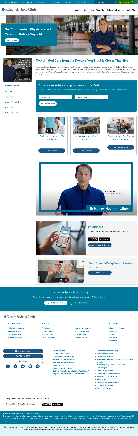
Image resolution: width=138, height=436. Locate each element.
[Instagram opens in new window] (37, 366)
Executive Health (81, 334)
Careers (112, 334)
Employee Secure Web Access (63, 357)
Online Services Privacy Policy (107, 351)
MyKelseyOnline (126, 2)
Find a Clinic (9, 97)
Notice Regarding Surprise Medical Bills (111, 365)
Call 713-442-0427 (83, 303)
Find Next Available (121, 147)
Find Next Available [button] (48, 103)
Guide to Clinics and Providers (63, 359)
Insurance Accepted (12, 102)
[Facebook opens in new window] (8, 366)
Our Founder (113, 331)
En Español (68, 2)
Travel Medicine (81, 338)
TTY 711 (48, 399)
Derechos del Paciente (105, 357)
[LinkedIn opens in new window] (30, 366)
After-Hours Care (14, 331)
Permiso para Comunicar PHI (107, 377)
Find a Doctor (42, 2)
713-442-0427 (11, 2)
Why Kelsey (9, 108)
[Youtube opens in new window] (22, 366)
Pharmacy (55, 2)
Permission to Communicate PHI (108, 374)
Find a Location (86, 151)
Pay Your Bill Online (15, 338)
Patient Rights (102, 368)
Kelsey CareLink (58, 365)
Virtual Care (101, 273)
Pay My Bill (81, 2)
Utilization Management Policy (108, 382)
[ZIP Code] (55, 97)
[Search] (115, 2)
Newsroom (113, 341)
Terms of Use (101, 379)
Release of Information (105, 371)
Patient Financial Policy (105, 354)
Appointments (26, 2)
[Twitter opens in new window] (15, 366)
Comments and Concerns (61, 354)
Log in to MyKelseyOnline (55, 303)
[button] (17, 85)
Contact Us (113, 338)
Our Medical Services (82, 328)
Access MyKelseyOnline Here (100, 245)
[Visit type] (91, 97)
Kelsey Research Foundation (62, 368)
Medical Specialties (48, 338)
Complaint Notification (105, 385)
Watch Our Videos (11, 113)
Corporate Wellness (82, 331)
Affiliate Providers (59, 351)
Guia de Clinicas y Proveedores (63, 362)
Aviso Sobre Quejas (104, 388)
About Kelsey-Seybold (117, 328)
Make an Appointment (16, 328)
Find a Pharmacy (47, 334)
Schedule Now (12, 40)
